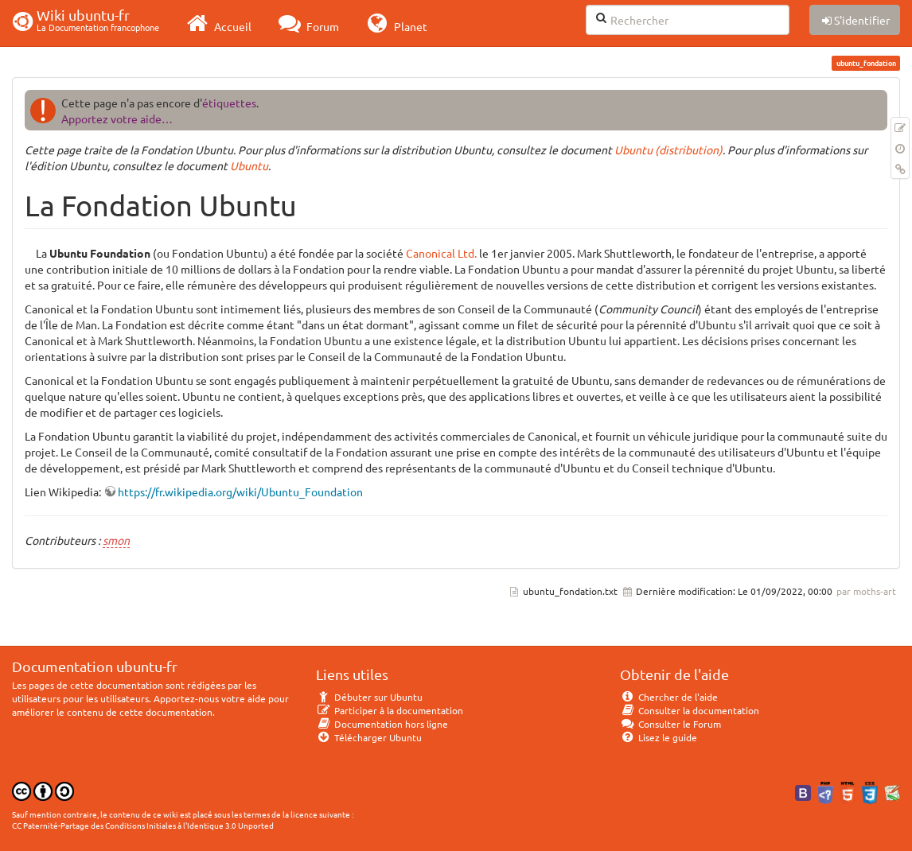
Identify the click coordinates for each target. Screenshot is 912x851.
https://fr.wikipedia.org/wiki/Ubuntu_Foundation (240, 491)
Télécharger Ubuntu (369, 737)
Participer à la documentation (389, 710)
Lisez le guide (658, 737)
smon (116, 540)
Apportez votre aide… (117, 118)
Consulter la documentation (689, 710)
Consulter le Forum (670, 723)
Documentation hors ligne (382, 723)
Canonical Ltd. (441, 253)
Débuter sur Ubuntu (369, 696)
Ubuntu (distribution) (668, 149)
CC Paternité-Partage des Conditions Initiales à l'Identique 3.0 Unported (143, 825)
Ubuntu (249, 165)
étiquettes (229, 102)
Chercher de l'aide (669, 696)
